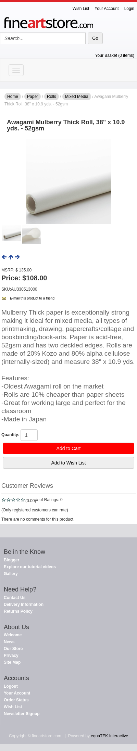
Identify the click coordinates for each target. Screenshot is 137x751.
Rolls (51, 96)
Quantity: (10, 434)
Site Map (12, 662)
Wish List (81, 8)
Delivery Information (23, 604)
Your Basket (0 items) (114, 55)
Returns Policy (18, 611)
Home (12, 96)
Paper (32, 96)
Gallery (11, 573)
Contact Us (14, 597)
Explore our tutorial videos (30, 566)
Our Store (13, 648)
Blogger (11, 560)
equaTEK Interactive (109, 736)
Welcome (13, 635)
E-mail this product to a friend (32, 298)
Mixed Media (76, 96)
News (9, 641)
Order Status (16, 700)
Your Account (107, 8)
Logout (11, 686)
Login (129, 8)
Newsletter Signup (22, 713)
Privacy (11, 655)
